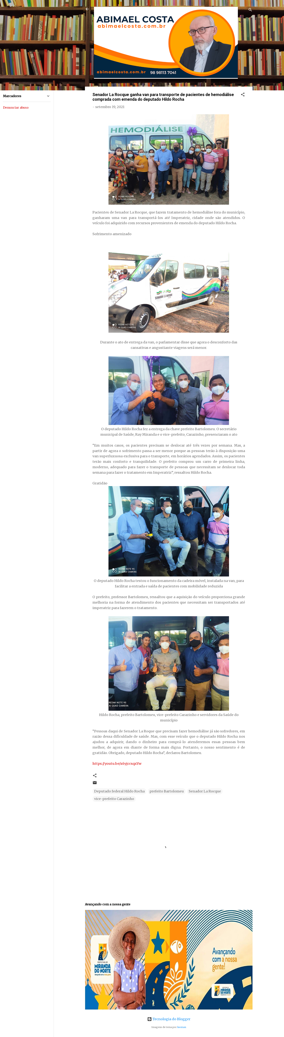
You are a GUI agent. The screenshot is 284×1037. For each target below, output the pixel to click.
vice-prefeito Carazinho (114, 799)
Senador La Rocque (205, 791)
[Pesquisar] (250, 10)
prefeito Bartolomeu (167, 791)
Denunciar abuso (16, 107)
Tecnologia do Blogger (168, 1019)
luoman (181, 1027)
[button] (242, 95)
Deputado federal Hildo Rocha (119, 791)
